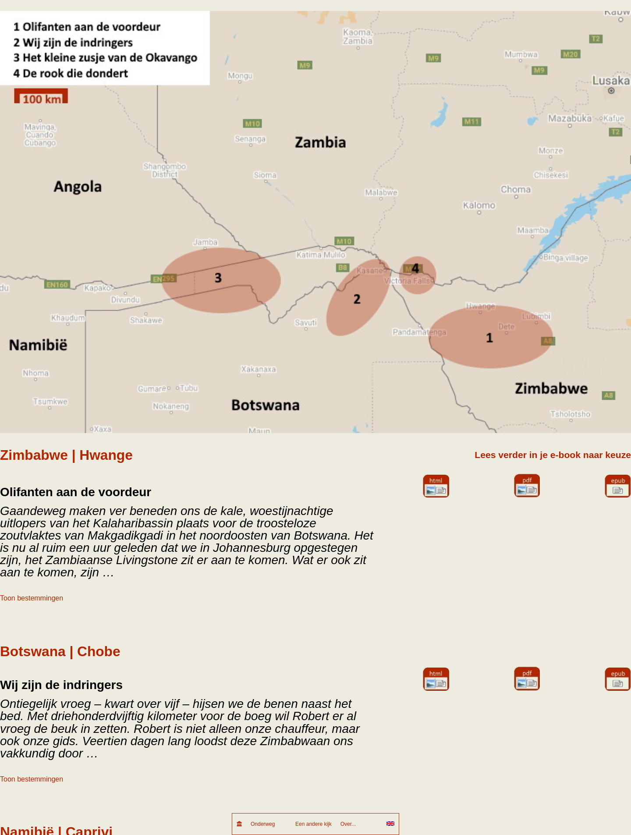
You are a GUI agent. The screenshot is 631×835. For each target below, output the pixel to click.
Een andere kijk (313, 824)
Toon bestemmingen (31, 598)
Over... (359, 824)
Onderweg (269, 824)
